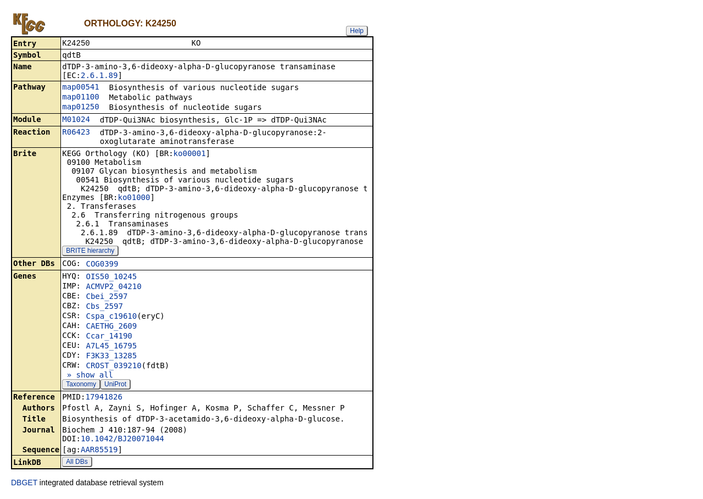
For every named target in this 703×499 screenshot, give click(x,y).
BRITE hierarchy (90, 252)
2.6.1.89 (99, 76)
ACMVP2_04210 (113, 287)
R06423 (76, 133)
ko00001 (190, 154)
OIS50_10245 (111, 277)
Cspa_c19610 (111, 317)
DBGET (24, 483)
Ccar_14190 (109, 336)
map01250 (80, 107)
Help (357, 31)
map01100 (80, 97)
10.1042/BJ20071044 (122, 439)
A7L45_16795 (111, 346)
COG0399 (102, 264)
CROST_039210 (113, 366)
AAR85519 (99, 450)
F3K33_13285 (111, 356)
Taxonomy (81, 385)
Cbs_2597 (104, 307)
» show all (87, 376)
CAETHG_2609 (111, 327)
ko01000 (134, 198)
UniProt (115, 385)
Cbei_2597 (106, 297)
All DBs (76, 463)
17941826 (103, 397)
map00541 (80, 88)
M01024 (76, 120)
